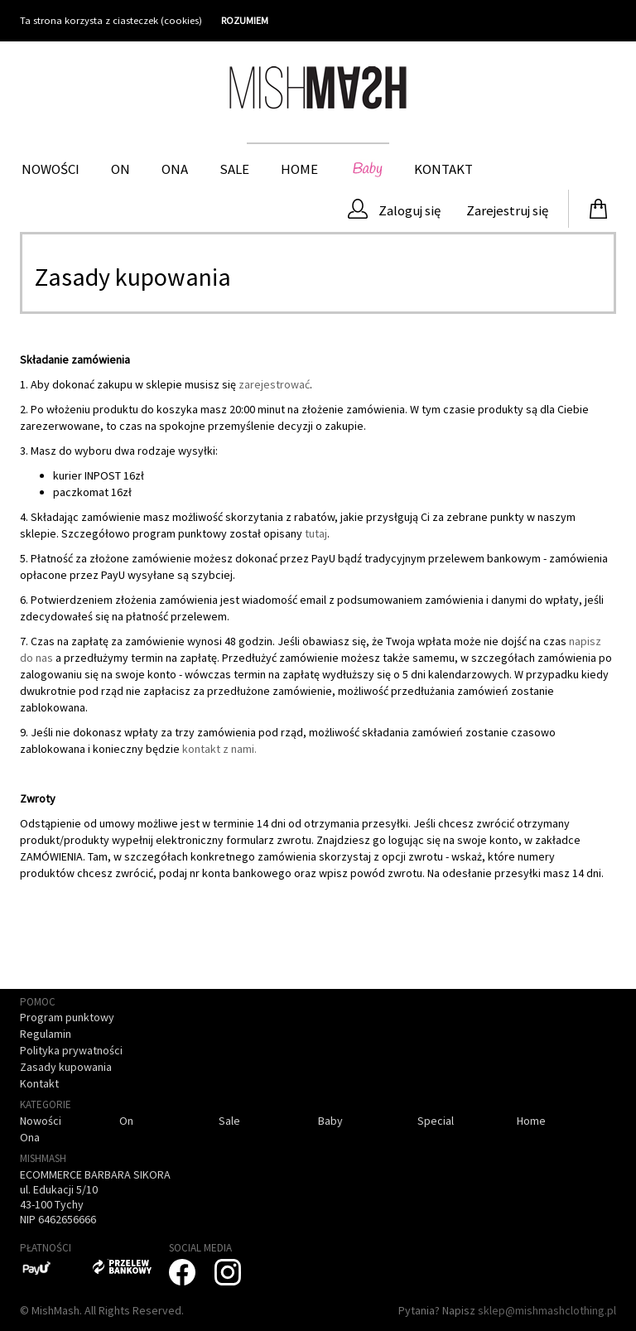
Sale (234, 169)
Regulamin (45, 1033)
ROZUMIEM (244, 20)
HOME (299, 169)
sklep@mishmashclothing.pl (547, 1310)
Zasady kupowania (66, 1066)
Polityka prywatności (71, 1050)
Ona (174, 169)
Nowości (51, 169)
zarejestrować (274, 384)
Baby (366, 169)
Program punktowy (67, 1017)
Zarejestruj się (506, 210)
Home (531, 1120)
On (120, 169)
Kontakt (443, 169)
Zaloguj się (394, 209)
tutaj (316, 533)
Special (435, 1120)
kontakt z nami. (219, 748)
